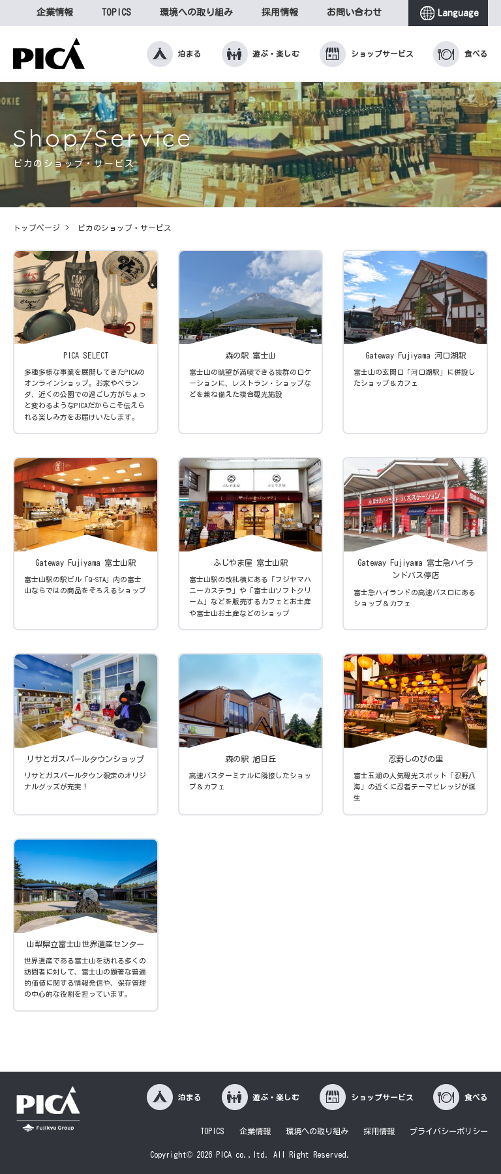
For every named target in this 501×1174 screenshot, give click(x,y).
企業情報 (55, 12)
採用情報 (280, 12)
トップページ (36, 227)
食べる (460, 54)
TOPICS (116, 12)
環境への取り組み (196, 12)
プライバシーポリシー (449, 1131)
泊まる (174, 54)
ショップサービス (367, 54)
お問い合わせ (354, 12)
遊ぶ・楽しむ (261, 54)
